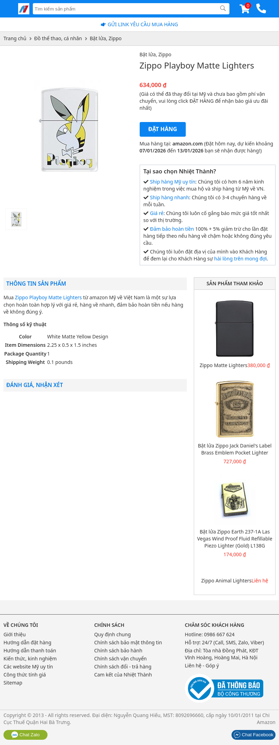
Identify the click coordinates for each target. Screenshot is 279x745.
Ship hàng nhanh (169, 197)
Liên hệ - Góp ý (202, 665)
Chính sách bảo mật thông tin (128, 642)
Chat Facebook (253, 734)
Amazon (266, 722)
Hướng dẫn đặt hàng (27, 642)
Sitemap (12, 682)
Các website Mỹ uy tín (28, 666)
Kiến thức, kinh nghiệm (30, 658)
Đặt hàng (162, 129)
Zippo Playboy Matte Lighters (48, 297)
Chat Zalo (25, 734)
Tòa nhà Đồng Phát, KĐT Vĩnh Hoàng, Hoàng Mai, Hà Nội (221, 654)
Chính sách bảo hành (118, 650)
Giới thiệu (14, 634)
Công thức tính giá (24, 674)
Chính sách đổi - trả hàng (123, 666)
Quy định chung (112, 634)
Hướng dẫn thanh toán (29, 650)
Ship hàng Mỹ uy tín (173, 181)
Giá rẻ (157, 213)
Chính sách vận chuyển (120, 658)
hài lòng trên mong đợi (240, 258)
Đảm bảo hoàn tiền (172, 228)
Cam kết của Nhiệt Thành (123, 674)
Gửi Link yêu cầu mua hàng (143, 24)
